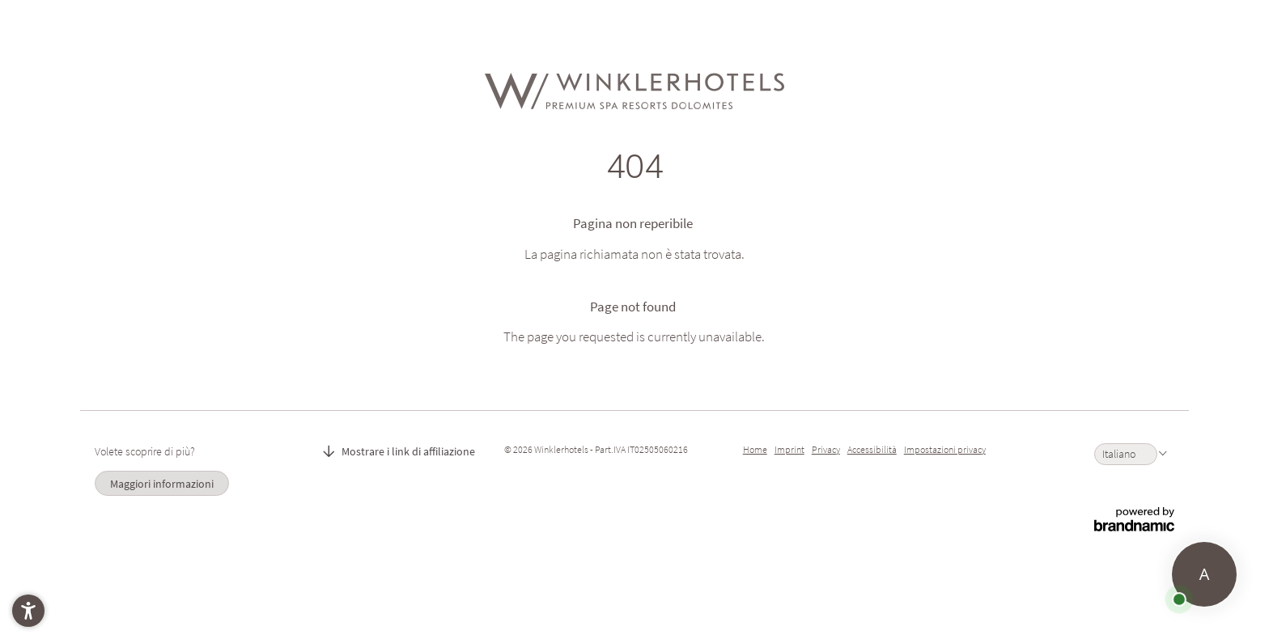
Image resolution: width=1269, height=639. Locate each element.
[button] (28, 611)
